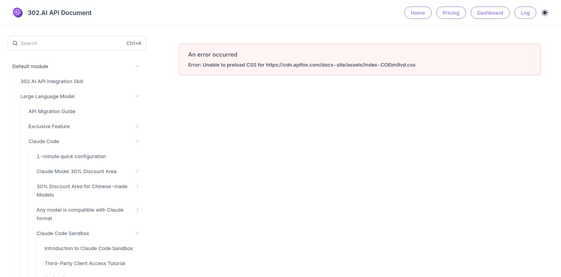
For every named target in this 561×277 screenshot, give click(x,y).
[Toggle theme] (544, 12)
